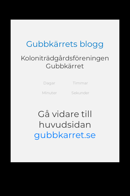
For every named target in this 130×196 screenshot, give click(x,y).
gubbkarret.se (65, 135)
